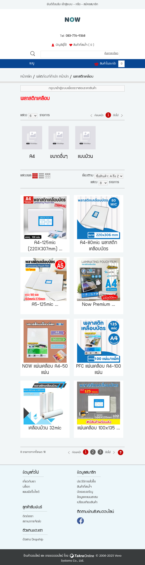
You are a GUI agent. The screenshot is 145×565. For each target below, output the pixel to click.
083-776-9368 (75, 36)
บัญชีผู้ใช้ (61, 45)
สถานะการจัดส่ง (32, 521)
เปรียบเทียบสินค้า (87, 502)
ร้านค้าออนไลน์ (32, 556)
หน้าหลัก (26, 76)
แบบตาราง (47, 175)
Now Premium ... (98, 305)
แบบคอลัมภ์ (35, 175)
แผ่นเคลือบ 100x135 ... (98, 428)
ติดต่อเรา (28, 516)
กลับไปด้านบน (120, 452)
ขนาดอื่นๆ (59, 157)
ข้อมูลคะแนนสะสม (87, 497)
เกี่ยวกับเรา (29, 481)
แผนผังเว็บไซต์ (31, 492)
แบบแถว (41, 175)
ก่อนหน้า (99, 115)
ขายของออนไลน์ (54, 556)
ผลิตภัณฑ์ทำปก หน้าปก (52, 76)
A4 (32, 157)
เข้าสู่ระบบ (67, 4)
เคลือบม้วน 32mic (45, 428)
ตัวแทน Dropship (33, 539)
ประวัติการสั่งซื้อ (86, 481)
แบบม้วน (85, 157)
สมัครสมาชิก (91, 4)
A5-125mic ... (45, 305)
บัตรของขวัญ (85, 492)
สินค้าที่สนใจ (83, 45)
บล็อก (26, 487)
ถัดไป (115, 115)
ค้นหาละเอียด (111, 53)
